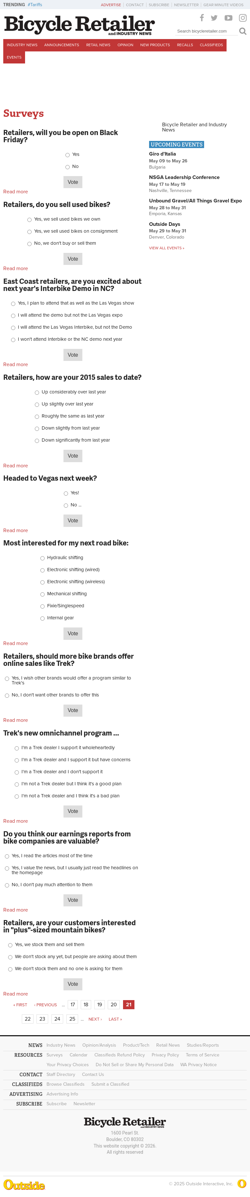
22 (28, 1019)
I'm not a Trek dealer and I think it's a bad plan (70, 795)
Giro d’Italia (162, 154)
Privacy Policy (165, 1055)
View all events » (166, 248)
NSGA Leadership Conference (184, 177)
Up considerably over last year (74, 392)
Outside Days (164, 224)
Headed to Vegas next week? (50, 478)
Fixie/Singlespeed (65, 605)
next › (95, 1019)
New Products (155, 45)
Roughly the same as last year (73, 416)
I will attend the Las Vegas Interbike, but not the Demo (75, 327)
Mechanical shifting (67, 593)
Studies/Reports (203, 1045)
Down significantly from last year (76, 440)
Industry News (22, 45)
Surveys (55, 1055)
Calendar (79, 1055)
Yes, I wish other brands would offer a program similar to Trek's (71, 680)
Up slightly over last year (67, 404)
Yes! (75, 492)
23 (42, 1019)
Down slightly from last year (71, 428)
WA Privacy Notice (198, 1064)
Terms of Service (202, 1055)
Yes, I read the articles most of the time (52, 855)
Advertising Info (62, 1094)
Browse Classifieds (66, 1084)
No (75, 166)
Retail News (98, 45)
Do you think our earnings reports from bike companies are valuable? (67, 837)
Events (14, 57)
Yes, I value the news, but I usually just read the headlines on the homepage (75, 870)
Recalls (185, 45)
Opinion (125, 45)
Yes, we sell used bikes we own (67, 219)
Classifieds (211, 45)
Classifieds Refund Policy (119, 1055)
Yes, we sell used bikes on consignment (76, 231)
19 (99, 1004)
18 (86, 1004)
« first (20, 1005)
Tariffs (36, 4)
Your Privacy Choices (68, 1064)
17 (73, 1004)
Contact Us (93, 1074)
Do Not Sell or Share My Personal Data (135, 1064)
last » (115, 1019)
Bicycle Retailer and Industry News (194, 127)
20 (114, 1004)
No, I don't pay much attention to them (52, 884)
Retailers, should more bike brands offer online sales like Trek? (68, 659)
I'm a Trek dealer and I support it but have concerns (76, 759)
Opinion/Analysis (99, 1045)
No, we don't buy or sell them (65, 243)
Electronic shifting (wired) (73, 569)
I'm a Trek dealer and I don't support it (62, 771)
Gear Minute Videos (223, 5)
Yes (75, 154)
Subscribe (159, 5)
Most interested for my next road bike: (66, 543)
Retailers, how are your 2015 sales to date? (72, 377)
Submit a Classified (110, 1084)
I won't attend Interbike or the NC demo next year (70, 339)
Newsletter (186, 5)
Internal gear (60, 617)
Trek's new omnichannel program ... (61, 733)
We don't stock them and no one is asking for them (68, 968)
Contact (135, 5)
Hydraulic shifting (65, 557)
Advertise (111, 5)
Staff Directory (61, 1074)
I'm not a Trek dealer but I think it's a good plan (71, 783)
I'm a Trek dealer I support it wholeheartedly (68, 747)
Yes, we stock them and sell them (49, 944)
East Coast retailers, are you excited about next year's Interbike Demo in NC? (72, 284)
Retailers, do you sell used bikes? (56, 204)
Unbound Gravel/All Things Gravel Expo (195, 201)
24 (57, 1019)
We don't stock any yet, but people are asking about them (76, 956)
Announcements (61, 45)
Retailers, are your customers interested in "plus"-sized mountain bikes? (69, 926)
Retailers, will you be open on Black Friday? (60, 135)
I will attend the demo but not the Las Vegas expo (70, 315)
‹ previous (45, 1005)
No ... (76, 504)
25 (72, 1019)
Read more (15, 191)
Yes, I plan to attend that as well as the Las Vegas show (76, 303)
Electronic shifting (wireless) (76, 581)
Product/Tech (136, 1045)
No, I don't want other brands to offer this (55, 695)
